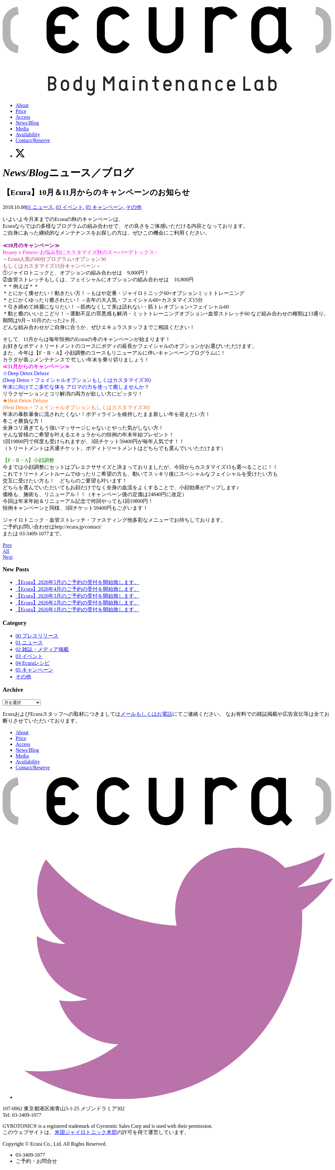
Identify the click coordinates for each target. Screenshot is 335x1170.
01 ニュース (39, 207)
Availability (28, 134)
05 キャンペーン (104, 207)
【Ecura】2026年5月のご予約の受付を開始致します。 (77, 582)
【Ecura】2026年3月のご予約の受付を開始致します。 (77, 596)
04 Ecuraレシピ (33, 663)
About (22, 105)
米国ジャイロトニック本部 (86, 1132)
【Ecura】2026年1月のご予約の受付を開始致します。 (77, 609)
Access (23, 117)
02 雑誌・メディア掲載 (42, 649)
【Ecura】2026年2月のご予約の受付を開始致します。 (77, 602)
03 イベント (69, 207)
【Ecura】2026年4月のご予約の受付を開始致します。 (77, 589)
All (6, 551)
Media (22, 128)
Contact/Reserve (33, 140)
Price (21, 111)
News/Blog (27, 123)
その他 (134, 207)
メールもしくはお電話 (146, 714)
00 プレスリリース (37, 636)
